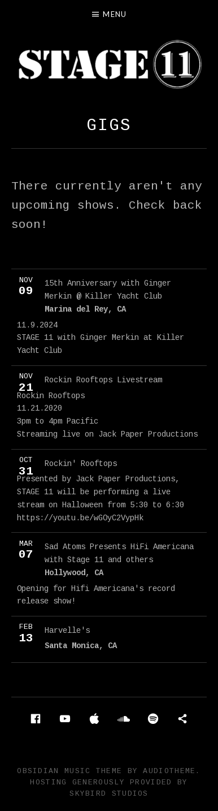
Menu (115, 14)
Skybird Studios (109, 794)
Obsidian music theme (69, 771)
